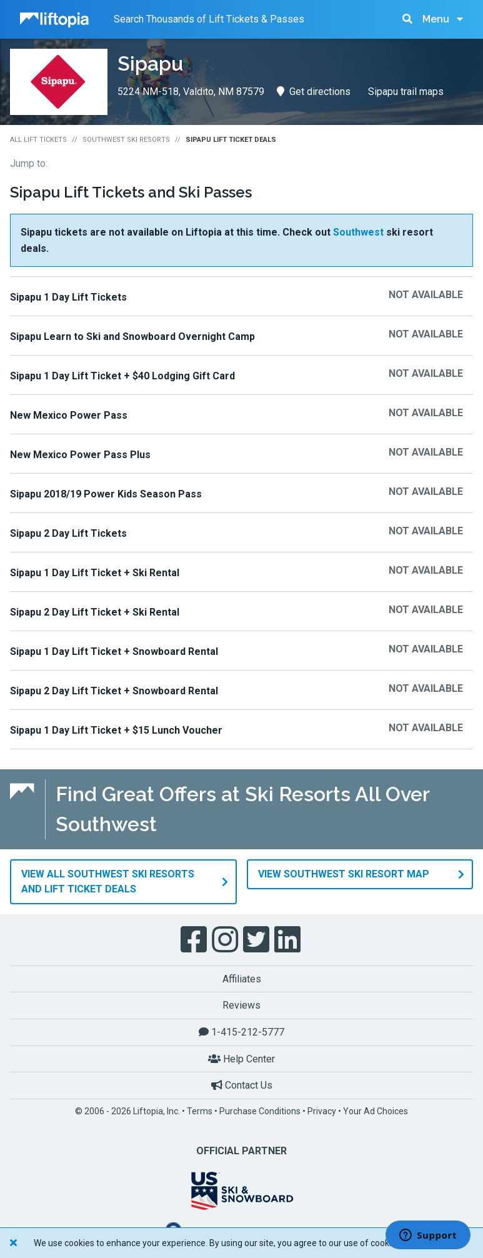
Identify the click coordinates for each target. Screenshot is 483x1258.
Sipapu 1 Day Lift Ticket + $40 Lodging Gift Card (122, 376)
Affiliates (241, 979)
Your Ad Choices (375, 1111)
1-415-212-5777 (241, 1032)
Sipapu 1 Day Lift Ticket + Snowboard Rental (114, 651)
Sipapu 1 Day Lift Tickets (68, 297)
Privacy (321, 1111)
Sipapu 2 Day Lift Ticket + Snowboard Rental (114, 691)
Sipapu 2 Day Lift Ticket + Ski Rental (94, 612)
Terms (199, 1111)
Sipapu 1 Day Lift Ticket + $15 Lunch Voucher (116, 730)
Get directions (314, 91)
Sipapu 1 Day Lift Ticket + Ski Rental (94, 573)
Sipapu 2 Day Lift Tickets (68, 533)
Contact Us (241, 1085)
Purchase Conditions (260, 1111)
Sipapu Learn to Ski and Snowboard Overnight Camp (132, 336)
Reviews (241, 1005)
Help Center (241, 1059)
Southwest (358, 232)
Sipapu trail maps (406, 91)
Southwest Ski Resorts (126, 140)
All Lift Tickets (38, 140)
